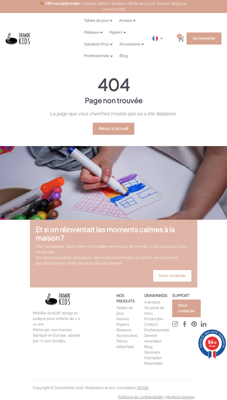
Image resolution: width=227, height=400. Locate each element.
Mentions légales (180, 397)
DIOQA (143, 388)
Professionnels (156, 330)
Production (153, 319)
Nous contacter (172, 276)
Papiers (122, 324)
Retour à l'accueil (113, 128)
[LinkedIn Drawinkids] (204, 324)
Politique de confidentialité (141, 397)
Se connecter (204, 38)
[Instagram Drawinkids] (175, 324)
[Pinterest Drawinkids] (194, 324)
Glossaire (152, 352)
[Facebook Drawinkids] (185, 324)
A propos (152, 302)
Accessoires (126, 335)
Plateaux (123, 330)
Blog (148, 347)
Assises (122, 319)
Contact (151, 324)
